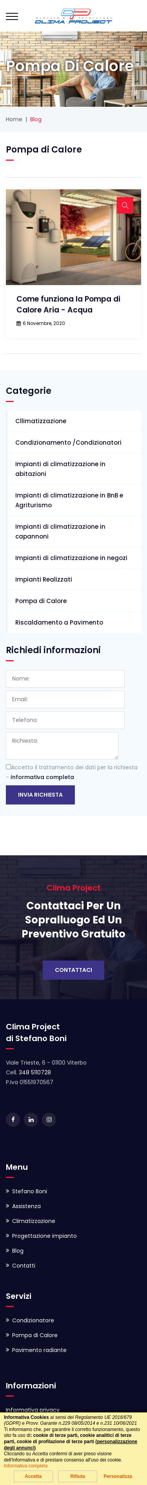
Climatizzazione (33, 1221)
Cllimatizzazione (40, 421)
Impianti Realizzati (43, 579)
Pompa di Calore (41, 601)
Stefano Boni (29, 1191)
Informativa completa (42, 777)
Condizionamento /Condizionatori (68, 442)
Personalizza (117, 1476)
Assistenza (26, 1206)
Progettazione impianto (44, 1236)
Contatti (23, 1266)
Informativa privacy (33, 1410)
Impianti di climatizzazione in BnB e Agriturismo (69, 500)
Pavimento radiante (39, 1350)
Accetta (33, 1476)
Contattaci (73, 970)
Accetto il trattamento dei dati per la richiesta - (72, 772)
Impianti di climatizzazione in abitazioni (60, 469)
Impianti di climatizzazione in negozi (71, 558)
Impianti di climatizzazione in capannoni (60, 531)
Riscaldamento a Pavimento (59, 622)
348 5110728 (35, 1072)
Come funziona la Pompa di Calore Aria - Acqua (68, 304)
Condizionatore (33, 1320)
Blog (18, 1251)
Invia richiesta (40, 795)
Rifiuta (77, 1476)
